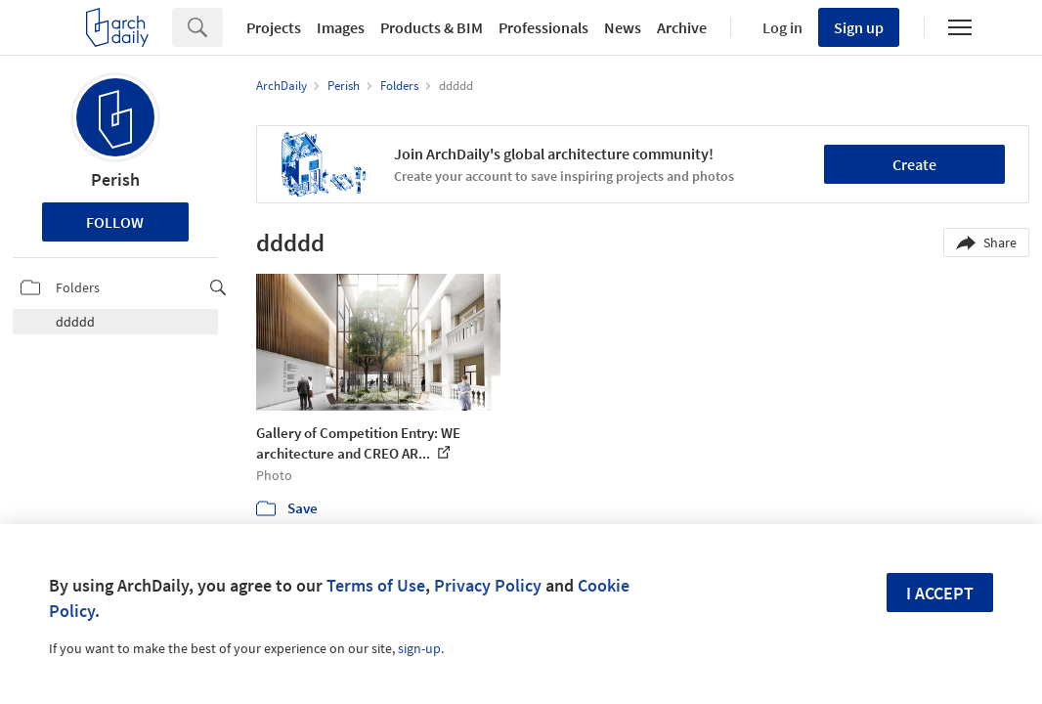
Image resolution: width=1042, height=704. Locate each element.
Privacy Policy (488, 585)
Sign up (859, 27)
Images (341, 27)
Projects (273, 27)
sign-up (419, 648)
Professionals (543, 27)
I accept (940, 593)
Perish (115, 179)
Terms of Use (375, 585)
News (622, 27)
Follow (115, 222)
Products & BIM (431, 27)
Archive (682, 27)
